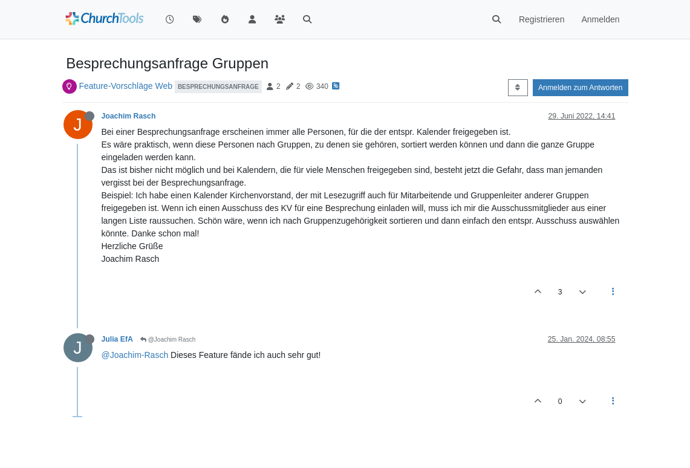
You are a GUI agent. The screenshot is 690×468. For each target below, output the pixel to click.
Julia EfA (117, 339)
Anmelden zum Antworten (580, 87)
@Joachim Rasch (167, 339)
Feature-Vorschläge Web (125, 86)
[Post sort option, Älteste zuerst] (518, 87)
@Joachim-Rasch (135, 355)
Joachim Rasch (129, 116)
